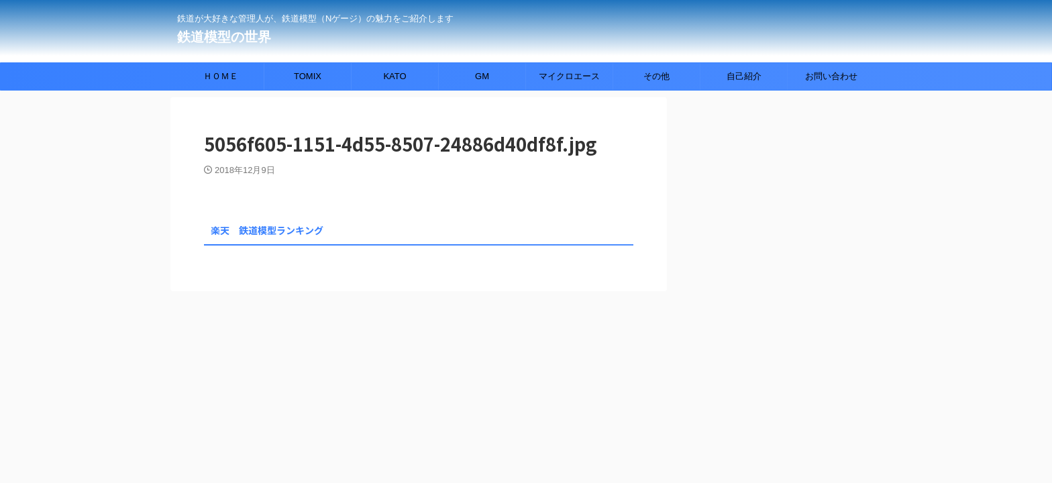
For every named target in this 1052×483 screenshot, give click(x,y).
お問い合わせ (831, 76)
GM (482, 76)
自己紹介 (744, 76)
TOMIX (307, 76)
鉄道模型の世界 (224, 37)
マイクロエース (569, 76)
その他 (656, 76)
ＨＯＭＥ (220, 76)
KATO (394, 76)
